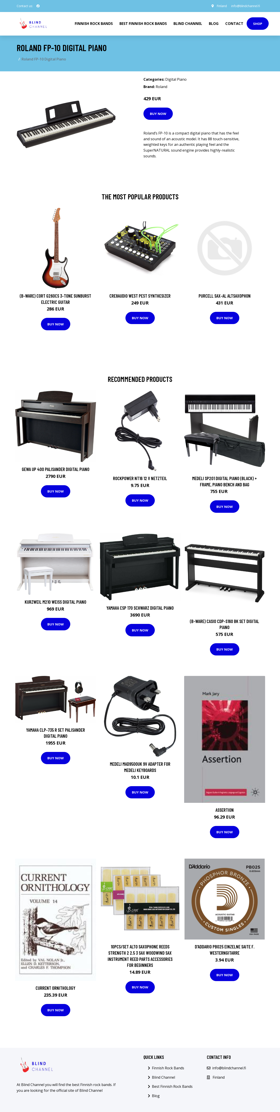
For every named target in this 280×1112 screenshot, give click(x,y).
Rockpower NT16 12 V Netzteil (140, 478)
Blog (214, 23)
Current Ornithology (55, 988)
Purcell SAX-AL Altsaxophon (225, 296)
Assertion (225, 810)
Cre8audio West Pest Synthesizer (140, 296)
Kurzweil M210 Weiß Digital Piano (55, 602)
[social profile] (38, 6)
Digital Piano (176, 79)
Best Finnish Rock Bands (143, 23)
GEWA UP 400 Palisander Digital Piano (55, 469)
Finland (222, 6)
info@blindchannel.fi (245, 6)
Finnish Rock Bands (94, 23)
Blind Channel (187, 23)
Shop (257, 23)
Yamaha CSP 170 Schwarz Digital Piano (140, 608)
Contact (234, 23)
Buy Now (158, 113)
